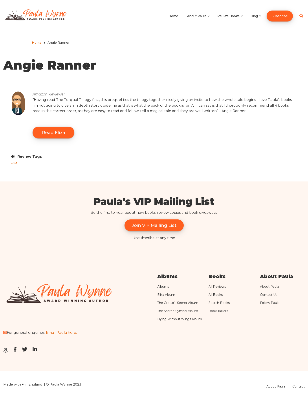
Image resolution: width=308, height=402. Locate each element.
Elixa (14, 162)
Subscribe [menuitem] (280, 16)
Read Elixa (53, 132)
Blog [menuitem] (256, 20)
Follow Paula (269, 303)
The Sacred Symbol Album (177, 311)
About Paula (269, 287)
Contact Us (268, 295)
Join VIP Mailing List (154, 225)
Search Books (219, 303)
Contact (298, 386)
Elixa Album (166, 295)
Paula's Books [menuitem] (230, 20)
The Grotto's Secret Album (177, 303)
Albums (163, 287)
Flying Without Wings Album (179, 319)
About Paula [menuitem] (198, 20)
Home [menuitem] (173, 16)
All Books (216, 295)
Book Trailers (218, 311)
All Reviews (217, 287)
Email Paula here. (61, 332)
